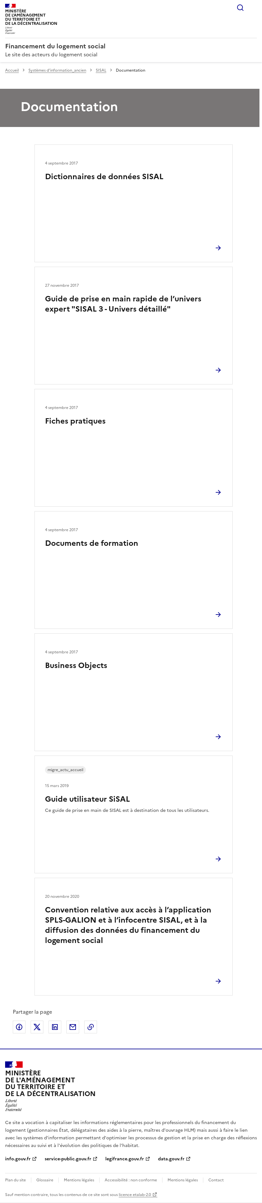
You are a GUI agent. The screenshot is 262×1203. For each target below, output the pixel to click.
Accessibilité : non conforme (131, 1180)
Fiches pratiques (75, 421)
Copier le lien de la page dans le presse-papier (90, 1027)
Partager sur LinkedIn (55, 1027)
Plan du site (15, 1180)
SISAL (101, 70)
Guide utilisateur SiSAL (87, 799)
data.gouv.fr (171, 1159)
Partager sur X (37, 1027)
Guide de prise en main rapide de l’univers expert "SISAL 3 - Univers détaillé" (123, 304)
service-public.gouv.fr (68, 1159)
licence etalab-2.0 (135, 1195)
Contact (216, 1180)
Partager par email (72, 1027)
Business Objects (76, 665)
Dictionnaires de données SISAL (104, 176)
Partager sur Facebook (19, 1027)
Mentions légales (79, 1180)
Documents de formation (91, 543)
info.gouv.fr (18, 1159)
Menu (253, 7)
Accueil (12, 70)
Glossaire (44, 1180)
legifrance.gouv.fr (124, 1159)
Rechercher (240, 7)
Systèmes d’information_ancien (57, 70)
